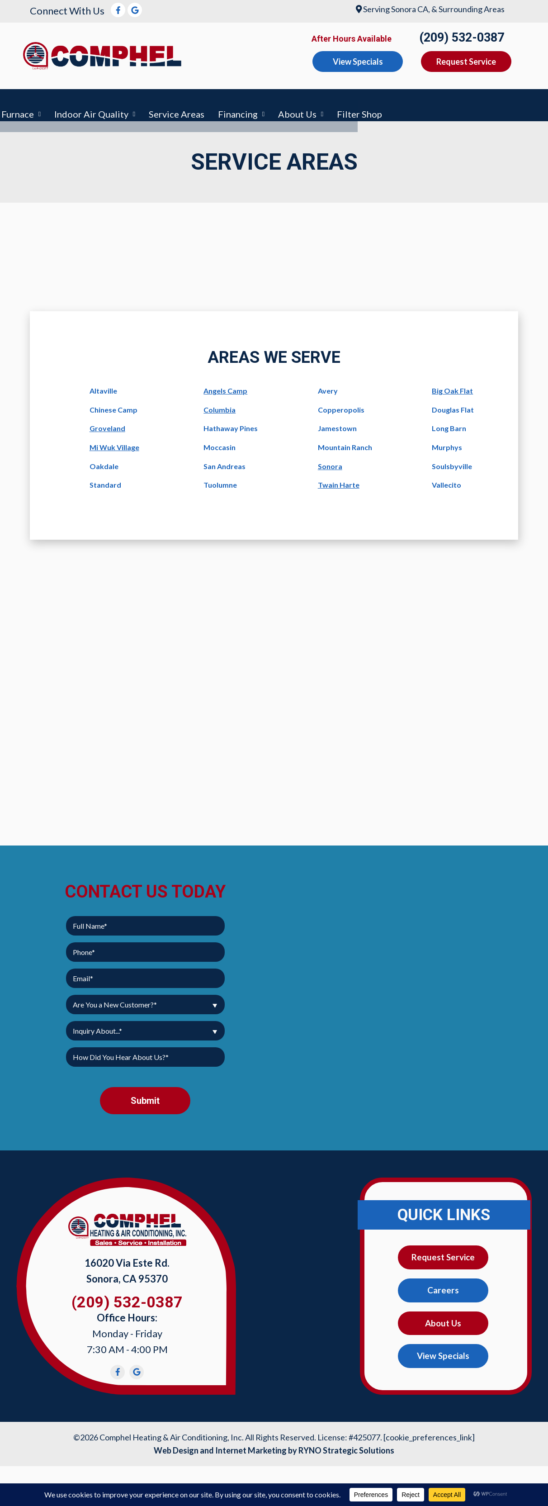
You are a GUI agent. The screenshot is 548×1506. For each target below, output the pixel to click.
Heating (139, 103)
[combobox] (145, 1000)
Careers (443, 1287)
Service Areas (352, 103)
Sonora (330, 462)
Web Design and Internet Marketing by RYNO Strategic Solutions (274, 1446)
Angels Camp (225, 386)
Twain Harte (338, 480)
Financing (413, 103)
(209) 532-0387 (461, 37)
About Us (473, 103)
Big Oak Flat (452, 386)
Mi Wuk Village (114, 443)
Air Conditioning (68, 103)
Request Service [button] (466, 62)
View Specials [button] (358, 62)
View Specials (443, 1354)
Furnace (193, 103)
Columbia (219, 405)
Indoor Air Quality (267, 103)
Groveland (107, 424)
